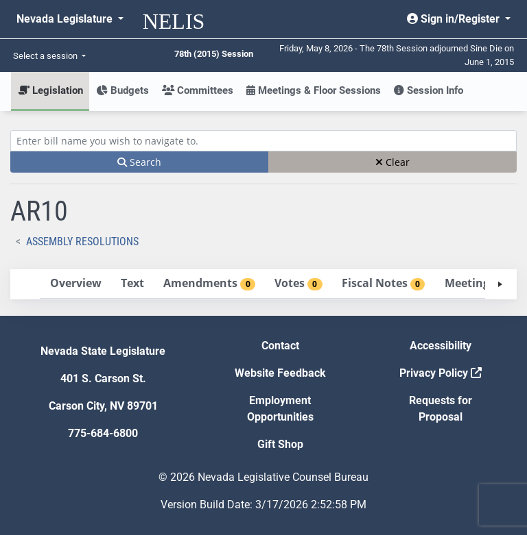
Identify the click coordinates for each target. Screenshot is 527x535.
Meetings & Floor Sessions (313, 90)
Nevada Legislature (65, 18)
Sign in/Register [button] (454, 18)
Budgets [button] (122, 90)
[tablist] (263, 284)
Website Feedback (280, 373)
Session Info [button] (428, 90)
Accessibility (440, 345)
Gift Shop (280, 444)
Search (139, 162)
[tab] (75, 284)
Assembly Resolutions (82, 241)
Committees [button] (197, 90)
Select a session (46, 56)
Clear (392, 162)
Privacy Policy (440, 373)
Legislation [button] (50, 90)
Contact (280, 345)
